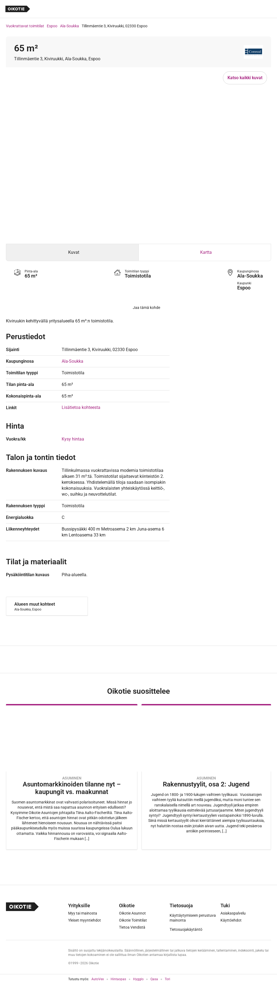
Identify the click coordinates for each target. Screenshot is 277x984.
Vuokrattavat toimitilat (25, 26)
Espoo (52, 26)
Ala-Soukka (69, 26)
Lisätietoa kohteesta (81, 407)
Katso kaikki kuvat (244, 77)
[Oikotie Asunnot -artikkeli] (71, 777)
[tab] (72, 252)
